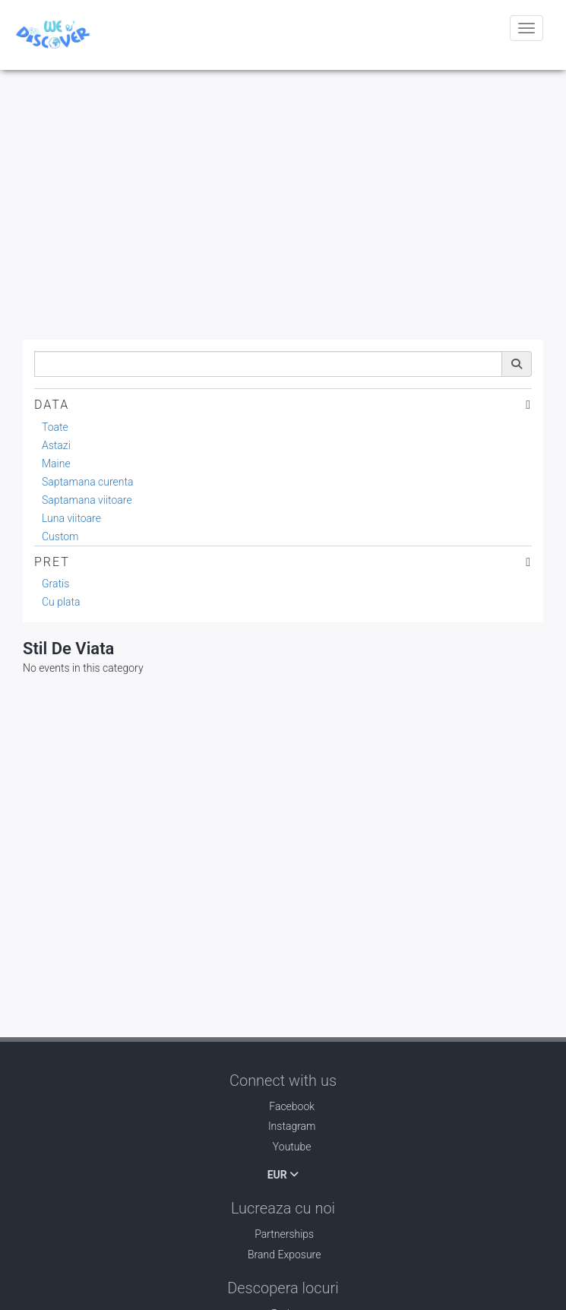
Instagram (282, 1126)
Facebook (283, 1106)
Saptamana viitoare (87, 500)
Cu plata (61, 602)
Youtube (283, 1147)
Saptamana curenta (88, 482)
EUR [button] (283, 1175)
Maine (56, 463)
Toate (55, 427)
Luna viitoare (71, 518)
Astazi (56, 445)
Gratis (55, 583)
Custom (60, 536)
